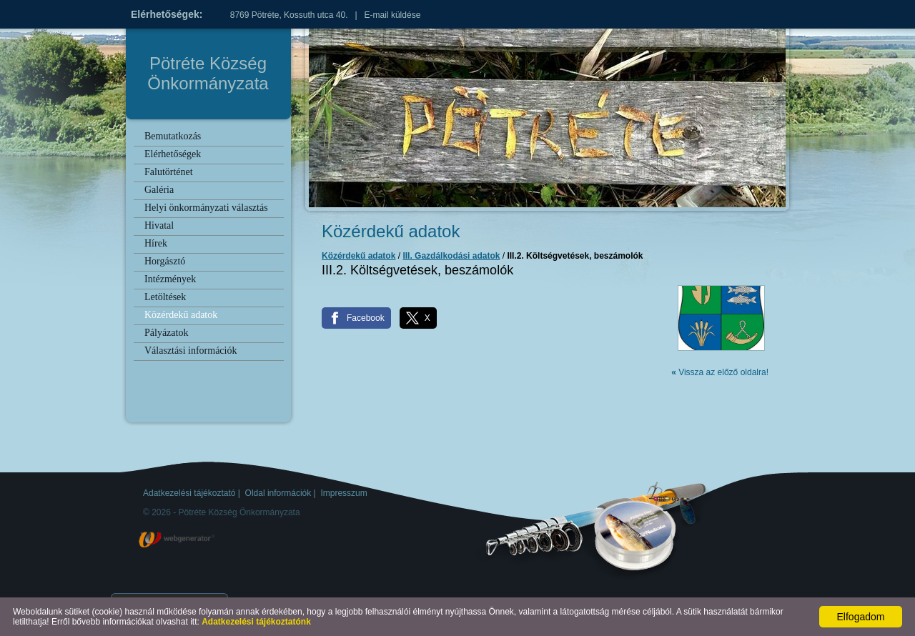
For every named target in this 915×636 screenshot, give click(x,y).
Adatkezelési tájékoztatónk (256, 622)
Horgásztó (164, 261)
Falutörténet (168, 172)
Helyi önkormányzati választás (206, 207)
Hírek (155, 243)
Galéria (159, 189)
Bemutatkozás (172, 136)
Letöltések (165, 297)
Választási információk (190, 350)
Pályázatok (166, 332)
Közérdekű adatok (180, 314)
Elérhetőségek (172, 154)
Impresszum (343, 493)
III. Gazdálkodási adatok (451, 256)
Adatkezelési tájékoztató (189, 493)
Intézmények (170, 279)
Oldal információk (278, 493)
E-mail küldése (393, 15)
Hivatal (159, 225)
